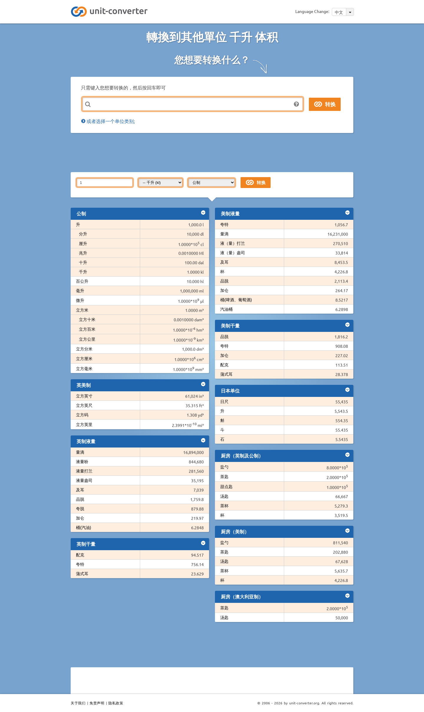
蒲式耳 (82, 573)
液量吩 (82, 461)
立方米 (82, 309)
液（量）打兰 (232, 243)
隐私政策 (115, 703)
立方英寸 (84, 395)
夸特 (80, 564)
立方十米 (87, 319)
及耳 (80, 489)
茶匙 (224, 476)
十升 (83, 262)
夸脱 (80, 508)
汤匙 (224, 496)
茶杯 (224, 505)
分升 (83, 233)
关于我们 (78, 703)
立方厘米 (84, 358)
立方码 (82, 414)
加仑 (80, 517)
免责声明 (97, 703)
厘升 (83, 243)
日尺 (224, 401)
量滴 (80, 452)
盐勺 (224, 466)
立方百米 (87, 329)
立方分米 (84, 348)
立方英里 (84, 424)
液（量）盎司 (232, 252)
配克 (80, 554)
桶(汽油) (83, 527)
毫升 (80, 290)
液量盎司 (84, 480)
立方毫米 (84, 368)
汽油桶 (226, 309)
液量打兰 (84, 470)
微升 (80, 300)
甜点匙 (226, 486)
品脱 (80, 499)
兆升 (83, 252)
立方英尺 (84, 405)
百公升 (82, 281)
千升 (83, 271)
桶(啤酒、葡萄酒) (236, 299)
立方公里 (87, 339)
